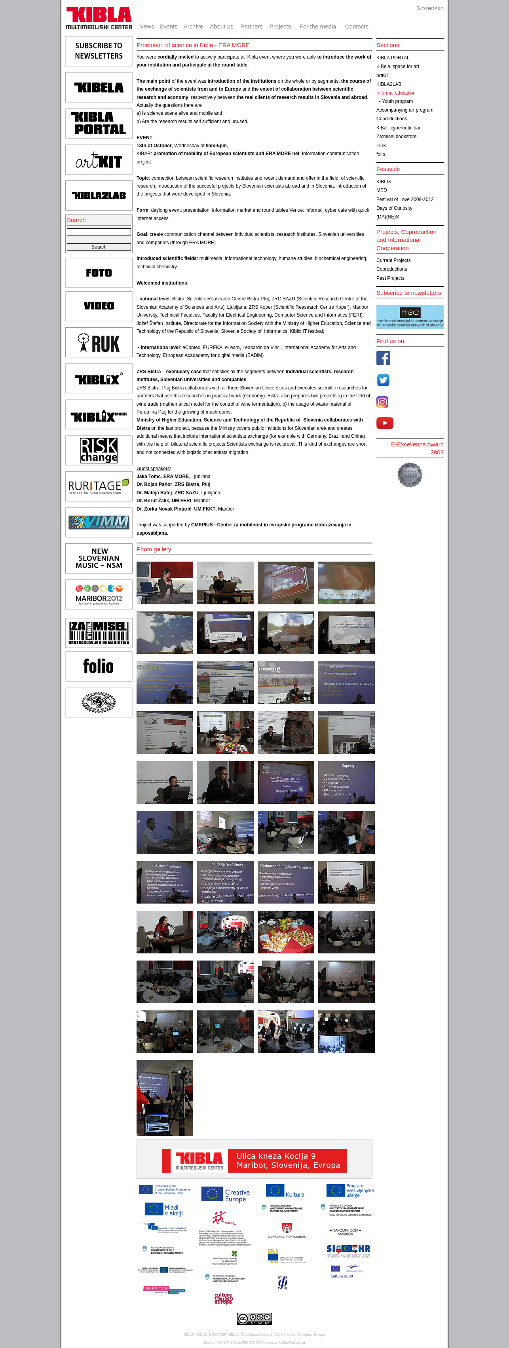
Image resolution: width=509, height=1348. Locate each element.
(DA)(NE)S (387, 217)
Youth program (397, 101)
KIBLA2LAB (388, 84)
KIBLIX (383, 181)
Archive (193, 26)
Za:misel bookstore (396, 136)
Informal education (396, 93)
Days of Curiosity (394, 208)
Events (169, 26)
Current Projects (393, 260)
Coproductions (391, 119)
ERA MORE (176, 476)
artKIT (382, 75)
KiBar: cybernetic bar (398, 128)
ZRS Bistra (187, 484)
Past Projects (390, 278)
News (146, 26)
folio (380, 154)
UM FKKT (204, 509)
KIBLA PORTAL (393, 58)
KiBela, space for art (397, 66)
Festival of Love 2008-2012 (405, 199)
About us (221, 26)
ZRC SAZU (187, 493)
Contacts (356, 26)
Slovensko (430, 8)
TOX (381, 145)
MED (381, 190)
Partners (251, 26)
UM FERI (181, 500)
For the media (318, 26)
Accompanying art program (404, 110)
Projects (280, 26)
